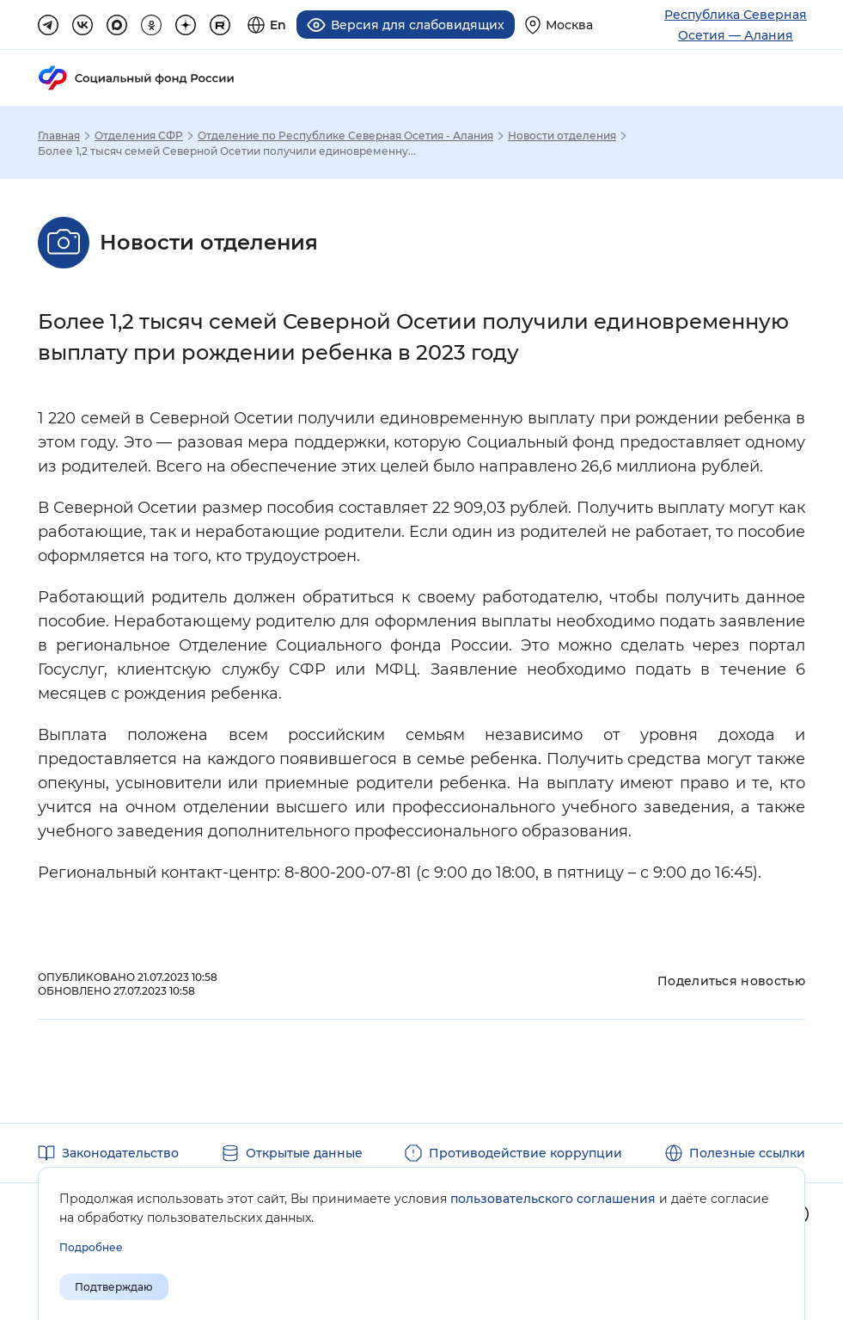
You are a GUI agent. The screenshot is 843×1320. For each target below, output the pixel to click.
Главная (59, 136)
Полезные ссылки (747, 1153)
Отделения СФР (139, 136)
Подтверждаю (114, 1286)
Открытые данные (304, 1153)
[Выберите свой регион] (559, 24)
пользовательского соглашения (553, 1198)
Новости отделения (562, 136)
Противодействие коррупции (525, 1153)
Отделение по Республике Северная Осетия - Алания (345, 136)
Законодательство (120, 1153)
